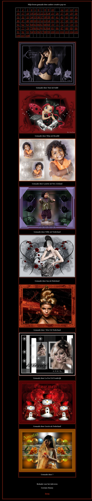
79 (31, 28)
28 (66, 13)
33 (27, 17)
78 (27, 28)
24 (48, 13)
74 (71, 24)
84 (48, 28)
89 (71, 28)
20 (35, 13)
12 (62, 9)
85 (52, 28)
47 (23, 20)
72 (62, 24)
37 (41, 17)
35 (35, 17)
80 (35, 28)
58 (66, 20)
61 (18, 24)
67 (41, 24)
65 (35, 24)
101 (57, 31)
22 (41, 13)
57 (62, 20)
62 (23, 24)
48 (27, 20)
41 (57, 17)
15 (76, 9)
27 (62, 13)
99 (48, 31)
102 (62, 31)
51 (38, 20)
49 (31, 20)
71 (57, 24)
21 (38, 13)
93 (27, 31)
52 (41, 20)
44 (71, 17)
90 (76, 28)
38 (45, 17)
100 (53, 31)
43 (66, 17)
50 (35, 20)
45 (76, 17)
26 (57, 13)
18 (27, 13)
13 (66, 9)
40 (52, 17)
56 (57, 20)
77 (23, 28)
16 (18, 13)
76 (18, 28)
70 (52, 24)
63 (27, 24)
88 (66, 28)
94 (31, 31)
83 (45, 28)
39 (48, 17)
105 (76, 31)
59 (71, 20)
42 (62, 17)
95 (35, 31)
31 (18, 17)
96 (38, 31)
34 (31, 17)
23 (45, 13)
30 (76, 13)
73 (66, 24)
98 (45, 31)
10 (52, 9)
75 (76, 24)
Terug (47, 494)
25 (52, 13)
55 (52, 20)
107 (23, 35)
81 (38, 28)
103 (67, 31)
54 (48, 20)
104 (71, 31)
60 (76, 20)
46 (18, 20)
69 (48, 24)
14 (71, 9)
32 (23, 17)
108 (28, 35)
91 (18, 31)
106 (18, 35)
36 (38, 17)
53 (45, 20)
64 (31, 24)
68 (45, 24)
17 (23, 13)
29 (71, 13)
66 (38, 24)
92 (23, 31)
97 (41, 31)
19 (31, 13)
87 (62, 28)
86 (57, 28)
